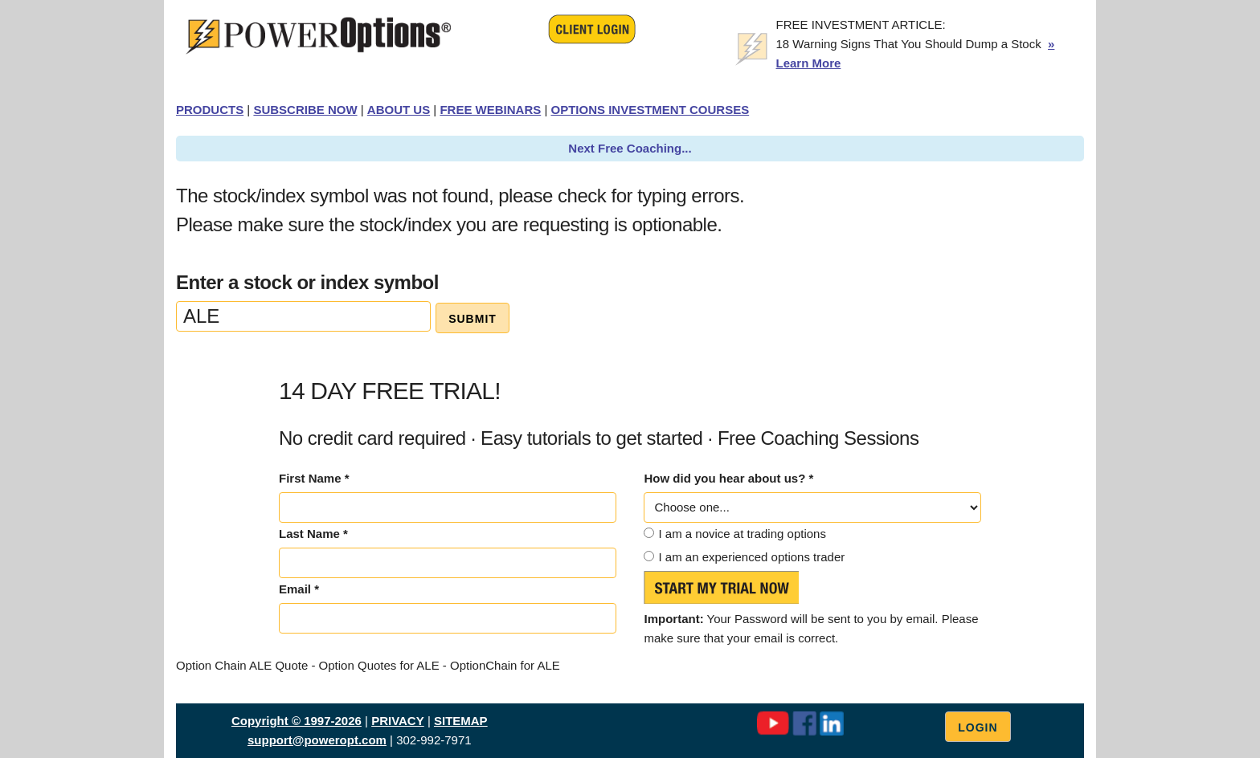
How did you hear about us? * (728, 478)
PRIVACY (397, 720)
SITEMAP (461, 720)
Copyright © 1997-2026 (296, 720)
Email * (299, 589)
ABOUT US (398, 109)
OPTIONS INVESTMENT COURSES (649, 109)
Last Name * (313, 533)
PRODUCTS (209, 109)
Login (977, 727)
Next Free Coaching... (629, 148)
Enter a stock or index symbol (307, 282)
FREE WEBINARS (490, 109)
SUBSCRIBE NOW (305, 109)
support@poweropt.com (317, 740)
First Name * (314, 478)
